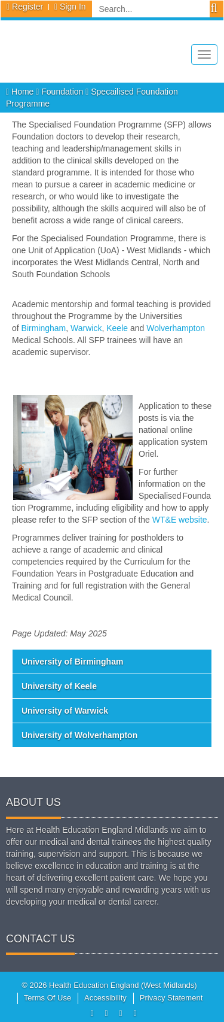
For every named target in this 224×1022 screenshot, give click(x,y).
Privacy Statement (171, 997)
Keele (117, 328)
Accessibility (105, 997)
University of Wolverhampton (79, 735)
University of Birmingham (72, 661)
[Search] (151, 9)
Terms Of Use (47, 997)
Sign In (73, 6)
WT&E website (179, 519)
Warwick (86, 328)
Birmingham (44, 328)
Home (21, 91)
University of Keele (59, 686)
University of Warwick (65, 710)
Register (27, 6)
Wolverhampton (175, 328)
